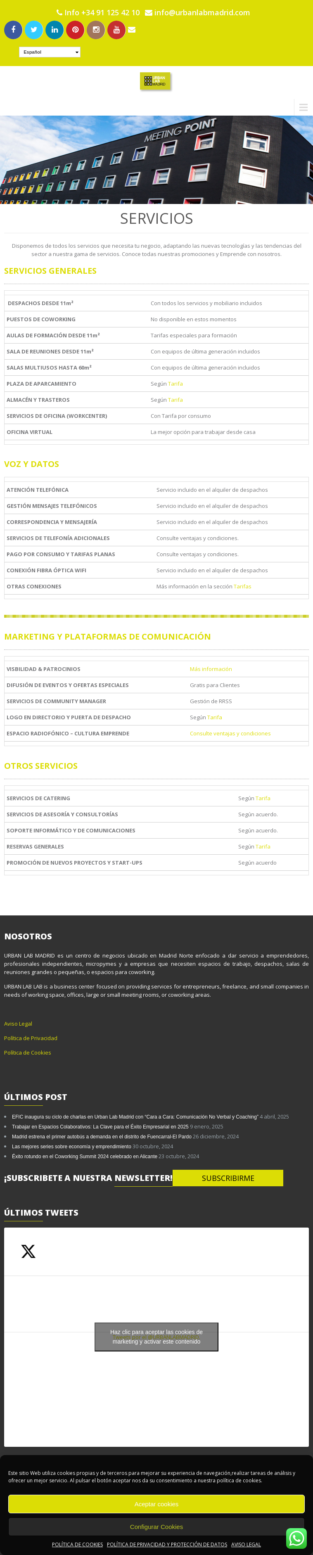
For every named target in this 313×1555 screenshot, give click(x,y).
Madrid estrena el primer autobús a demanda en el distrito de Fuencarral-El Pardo (102, 1137)
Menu (13, 107)
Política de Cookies (27, 1052)
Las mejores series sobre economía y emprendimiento (71, 1147)
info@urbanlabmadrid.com (197, 12)
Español (32, 52)
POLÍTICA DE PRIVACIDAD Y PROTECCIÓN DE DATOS (167, 1544)
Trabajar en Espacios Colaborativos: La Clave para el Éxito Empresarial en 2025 (100, 1127)
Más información (211, 669)
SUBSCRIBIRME (228, 1178)
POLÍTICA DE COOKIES (77, 1544)
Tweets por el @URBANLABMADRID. (156, 1337)
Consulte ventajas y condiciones (230, 733)
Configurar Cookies (156, 1526)
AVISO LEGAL (246, 1544)
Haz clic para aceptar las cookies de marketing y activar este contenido (156, 1337)
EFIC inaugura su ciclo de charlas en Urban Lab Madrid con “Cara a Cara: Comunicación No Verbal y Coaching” (135, 1117)
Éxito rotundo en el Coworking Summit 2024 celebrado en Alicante (84, 1156)
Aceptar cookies (157, 1504)
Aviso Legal (18, 1023)
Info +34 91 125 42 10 (102, 12)
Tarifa (175, 383)
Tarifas (242, 586)
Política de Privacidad (30, 1038)
